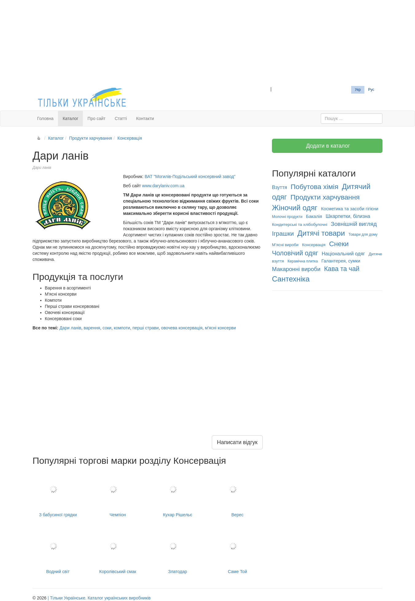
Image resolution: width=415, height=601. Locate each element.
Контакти (145, 118)
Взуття (279, 187)
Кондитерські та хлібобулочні (299, 224)
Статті (121, 118)
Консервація (130, 138)
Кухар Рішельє (177, 493)
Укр (358, 89)
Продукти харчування (90, 138)
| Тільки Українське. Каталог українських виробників (99, 597)
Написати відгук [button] (237, 442)
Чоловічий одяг (295, 253)
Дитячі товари (321, 233)
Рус (371, 89)
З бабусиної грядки (58, 493)
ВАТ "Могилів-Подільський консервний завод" (190, 176)
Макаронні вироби (296, 269)
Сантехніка (291, 279)
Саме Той (237, 550)
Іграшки (283, 233)
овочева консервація (182, 327)
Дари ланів (70, 327)
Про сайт (96, 118)
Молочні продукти (287, 217)
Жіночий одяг (294, 208)
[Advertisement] (207, 43)
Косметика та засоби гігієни (349, 208)
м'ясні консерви (220, 327)
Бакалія (314, 216)
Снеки (339, 244)
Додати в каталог (327, 146)
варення (92, 327)
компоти (122, 327)
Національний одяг (343, 253)
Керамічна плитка (303, 261)
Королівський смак (118, 550)
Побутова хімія (314, 187)
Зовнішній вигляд (354, 224)
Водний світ (58, 550)
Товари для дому (363, 234)
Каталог (70, 118)
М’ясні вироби (285, 244)
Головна (45, 118)
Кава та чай (341, 269)
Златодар (177, 550)
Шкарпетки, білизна (348, 216)
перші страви (145, 327)
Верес (237, 493)
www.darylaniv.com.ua (163, 185)
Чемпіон (118, 493)
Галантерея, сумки (340, 260)
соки (107, 327)
